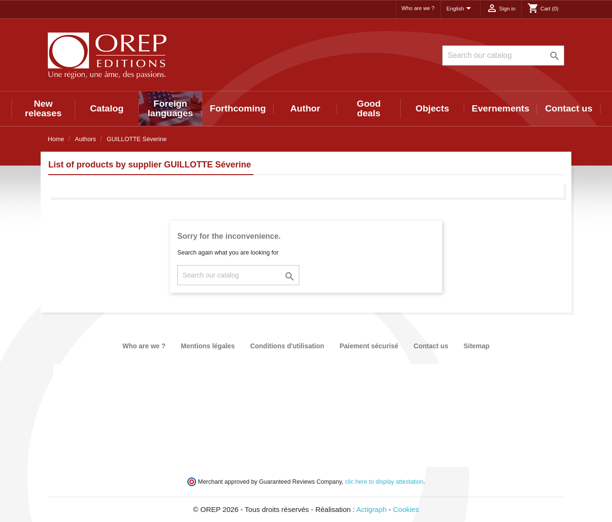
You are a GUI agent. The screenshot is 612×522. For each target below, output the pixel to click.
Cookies (406, 509)
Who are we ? (418, 8)
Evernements (501, 108)
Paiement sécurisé (368, 346)
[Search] (503, 55)
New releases (43, 108)
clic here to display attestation (384, 481)
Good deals (369, 108)
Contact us (568, 108)
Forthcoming (238, 108)
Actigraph (371, 509)
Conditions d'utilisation (287, 346)
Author (305, 108)
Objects (432, 108)
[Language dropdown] (460, 9)
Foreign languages (170, 108)
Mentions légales (208, 346)
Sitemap (476, 346)
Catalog (106, 108)
